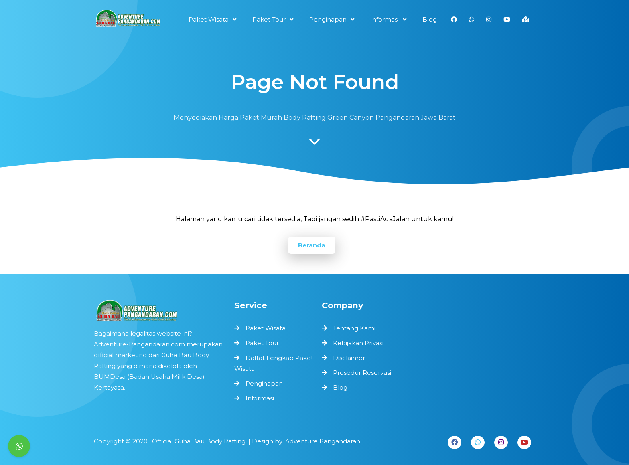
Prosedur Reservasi (362, 372)
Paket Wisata (265, 328)
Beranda (311, 245)
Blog (340, 387)
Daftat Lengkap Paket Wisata (273, 363)
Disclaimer (349, 358)
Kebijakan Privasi (358, 343)
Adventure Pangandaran (319, 441)
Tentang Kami (354, 328)
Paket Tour (262, 343)
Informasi (260, 396)
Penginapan (264, 382)
